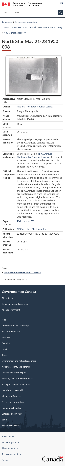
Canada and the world (12, 390)
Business (6, 337)
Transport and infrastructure (16, 384)
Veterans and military (12, 413)
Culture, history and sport (14, 372)
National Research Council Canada (35, 106)
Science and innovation (26, 22)
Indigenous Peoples (11, 408)
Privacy (5, 460)
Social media (8, 436)
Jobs (4, 319)
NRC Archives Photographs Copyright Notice (34, 155)
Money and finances (11, 396)
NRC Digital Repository (15, 32)
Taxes (4, 355)
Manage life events (11, 425)
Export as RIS (25, 221)
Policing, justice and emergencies (18, 378)
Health (5, 349)
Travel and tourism (11, 331)
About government (11, 309)
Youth (5, 419)
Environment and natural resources (19, 361)
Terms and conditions (12, 454)
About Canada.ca (10, 448)
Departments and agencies (15, 304)
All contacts (7, 298)
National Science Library (50, 27)
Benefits (6, 343)
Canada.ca (7, 22)
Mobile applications (11, 442)
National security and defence (16, 366)
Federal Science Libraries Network (20, 27)
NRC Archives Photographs (31, 229)
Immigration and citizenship (15, 325)
